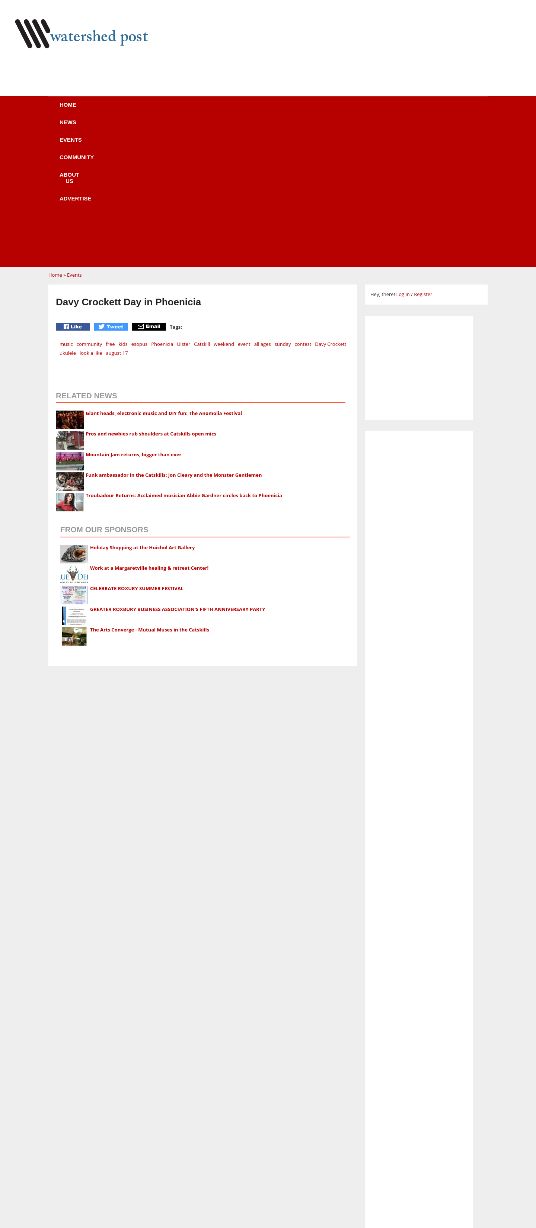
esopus (139, 202)
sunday (283, 202)
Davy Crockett (330, 202)
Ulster (183, 202)
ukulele (68, 211)
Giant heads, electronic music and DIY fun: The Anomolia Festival (164, 272)
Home (90, 109)
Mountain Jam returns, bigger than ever (133, 313)
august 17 (117, 211)
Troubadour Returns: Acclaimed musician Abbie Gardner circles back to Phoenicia (184, 354)
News (130, 109)
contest (302, 202)
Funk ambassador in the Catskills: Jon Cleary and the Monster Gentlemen (174, 333)
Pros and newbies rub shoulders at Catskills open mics (151, 292)
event (244, 202)
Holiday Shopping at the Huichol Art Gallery (142, 406)
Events (173, 109)
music (66, 202)
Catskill (202, 202)
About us (280, 109)
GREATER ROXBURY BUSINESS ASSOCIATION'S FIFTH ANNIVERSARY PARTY (177, 467)
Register (423, 153)
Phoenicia (162, 202)
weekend (224, 202)
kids (123, 202)
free (110, 202)
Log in (402, 153)
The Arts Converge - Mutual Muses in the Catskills (149, 488)
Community (225, 109)
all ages (262, 202)
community (89, 202)
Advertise (334, 109)
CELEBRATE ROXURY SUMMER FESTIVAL (137, 447)
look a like (91, 211)
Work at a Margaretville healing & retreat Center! (149, 426)
